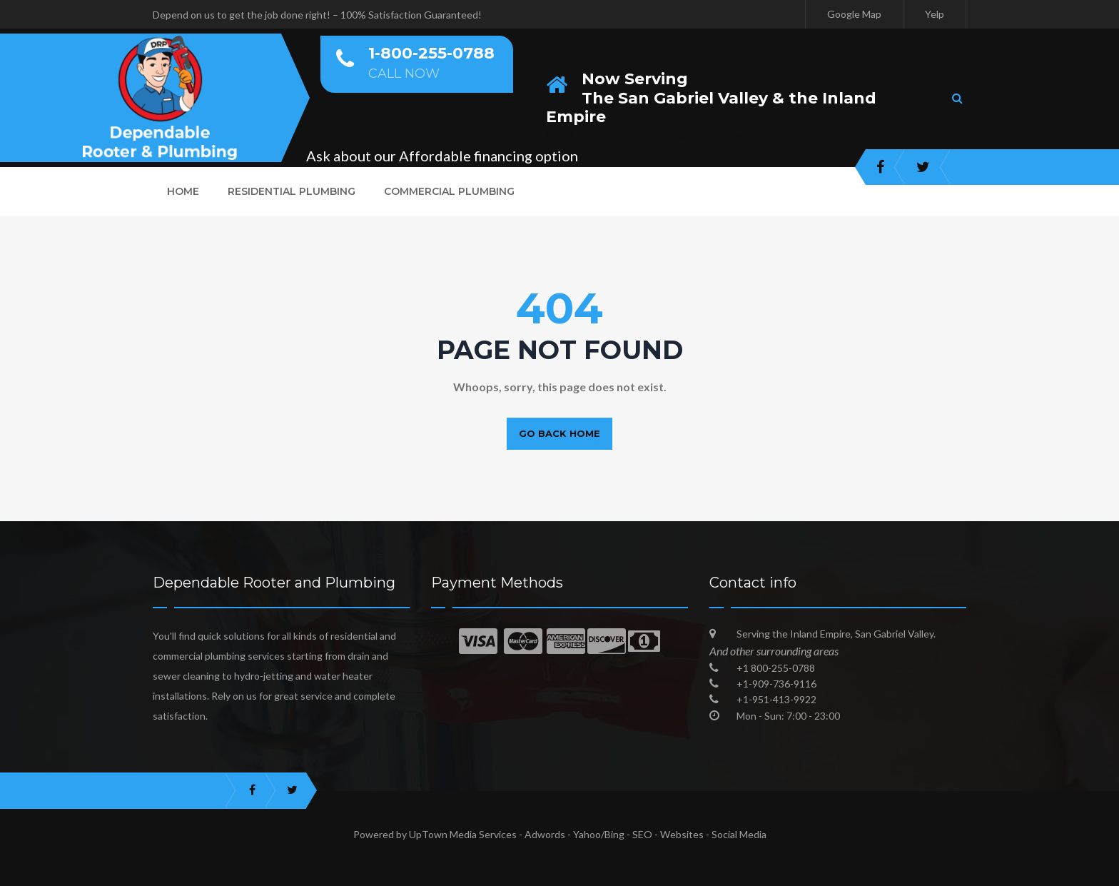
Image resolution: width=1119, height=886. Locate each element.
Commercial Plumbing (449, 191)
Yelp (934, 14)
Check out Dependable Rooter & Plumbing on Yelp (663, 135)
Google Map (854, 14)
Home (183, 191)
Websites (682, 834)
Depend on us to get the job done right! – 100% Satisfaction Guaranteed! (317, 15)
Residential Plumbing (291, 191)
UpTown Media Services (463, 834)
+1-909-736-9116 (776, 684)
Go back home (559, 433)
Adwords (545, 834)
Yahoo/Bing (598, 834)
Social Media (739, 834)
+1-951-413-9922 (776, 699)
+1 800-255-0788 (775, 668)
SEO (642, 834)
